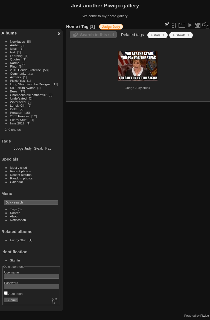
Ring (13, 66)
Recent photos (20, 171)
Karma (15, 63)
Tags (13, 209)
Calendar (16, 182)
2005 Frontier (19, 116)
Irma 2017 (17, 123)
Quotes (15, 59)
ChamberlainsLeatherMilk (28, 95)
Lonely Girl (17, 105)
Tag (85, 26)
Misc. (14, 48)
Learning (16, 55)
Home (72, 26)
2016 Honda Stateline (25, 70)
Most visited (18, 167)
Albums (9, 33)
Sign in (15, 260)
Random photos (21, 178)
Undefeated (18, 98)
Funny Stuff (18, 119)
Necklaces (17, 41)
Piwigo (204, 315)
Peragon (16, 112)
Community (18, 73)
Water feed (18, 102)
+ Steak (181, 35)
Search (15, 212)
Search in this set (97, 34)
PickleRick (17, 80)
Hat (12, 52)
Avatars (15, 77)
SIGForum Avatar (22, 87)
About (14, 216)
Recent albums (20, 174)
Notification (18, 220)
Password (11, 282)
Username (11, 272)
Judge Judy (22, 148)
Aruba (14, 45)
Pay (48, 148)
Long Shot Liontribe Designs (30, 84)
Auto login (13, 293)
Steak (38, 148)
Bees (14, 91)
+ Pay (157, 35)
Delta (14, 109)
